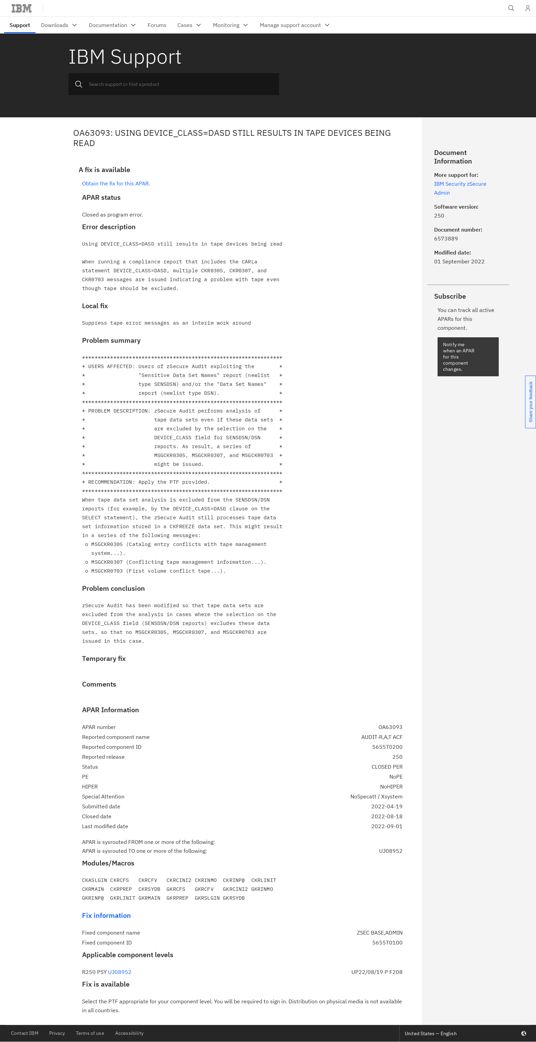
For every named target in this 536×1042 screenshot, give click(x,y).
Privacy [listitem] (57, 1033)
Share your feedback (530, 401)
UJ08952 (120, 971)
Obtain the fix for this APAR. (116, 183)
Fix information (106, 915)
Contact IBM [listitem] (24, 1033)
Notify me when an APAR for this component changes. (458, 356)
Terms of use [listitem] (90, 1033)
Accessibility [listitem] (129, 1033)
